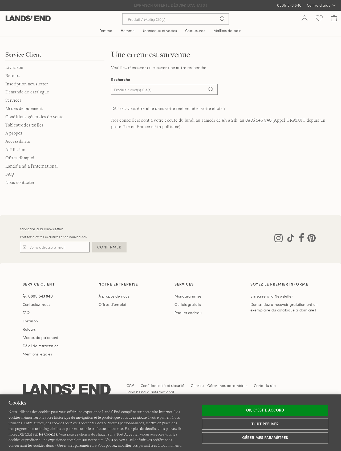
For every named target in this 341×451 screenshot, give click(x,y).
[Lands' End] (28, 18)
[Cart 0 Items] (334, 19)
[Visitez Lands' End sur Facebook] (299, 239)
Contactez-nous (36, 304)
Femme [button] (105, 30)
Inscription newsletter (26, 84)
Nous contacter (19, 182)
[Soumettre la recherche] (222, 19)
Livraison (14, 67)
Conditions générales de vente (34, 116)
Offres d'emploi (19, 158)
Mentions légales (37, 354)
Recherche (120, 79)
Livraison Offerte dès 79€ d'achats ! (170, 5)
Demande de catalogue (27, 92)
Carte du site (265, 385)
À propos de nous (114, 296)
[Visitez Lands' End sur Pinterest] (310, 239)
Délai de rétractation (41, 345)
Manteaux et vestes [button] (160, 30)
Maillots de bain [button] (227, 30)
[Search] (211, 90)
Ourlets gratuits (187, 304)
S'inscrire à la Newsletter (41, 228)
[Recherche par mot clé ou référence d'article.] (175, 19)
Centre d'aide (321, 5)
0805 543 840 (289, 5)
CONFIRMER (109, 247)
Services (13, 100)
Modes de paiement (24, 108)
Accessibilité (17, 141)
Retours (12, 75)
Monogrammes (188, 296)
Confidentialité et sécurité (163, 385)
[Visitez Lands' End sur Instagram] (278, 239)
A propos (13, 133)
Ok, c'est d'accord (265, 410)
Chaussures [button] (195, 30)
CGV (130, 385)
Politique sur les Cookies (37, 434)
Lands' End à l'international (31, 166)
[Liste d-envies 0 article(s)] (319, 19)
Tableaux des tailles (24, 125)
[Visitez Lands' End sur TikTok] (289, 239)
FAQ (9, 174)
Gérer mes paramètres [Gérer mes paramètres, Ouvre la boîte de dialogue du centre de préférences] (265, 437)
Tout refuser (265, 423)
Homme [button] (128, 30)
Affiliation (15, 149)
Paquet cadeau (188, 312)
